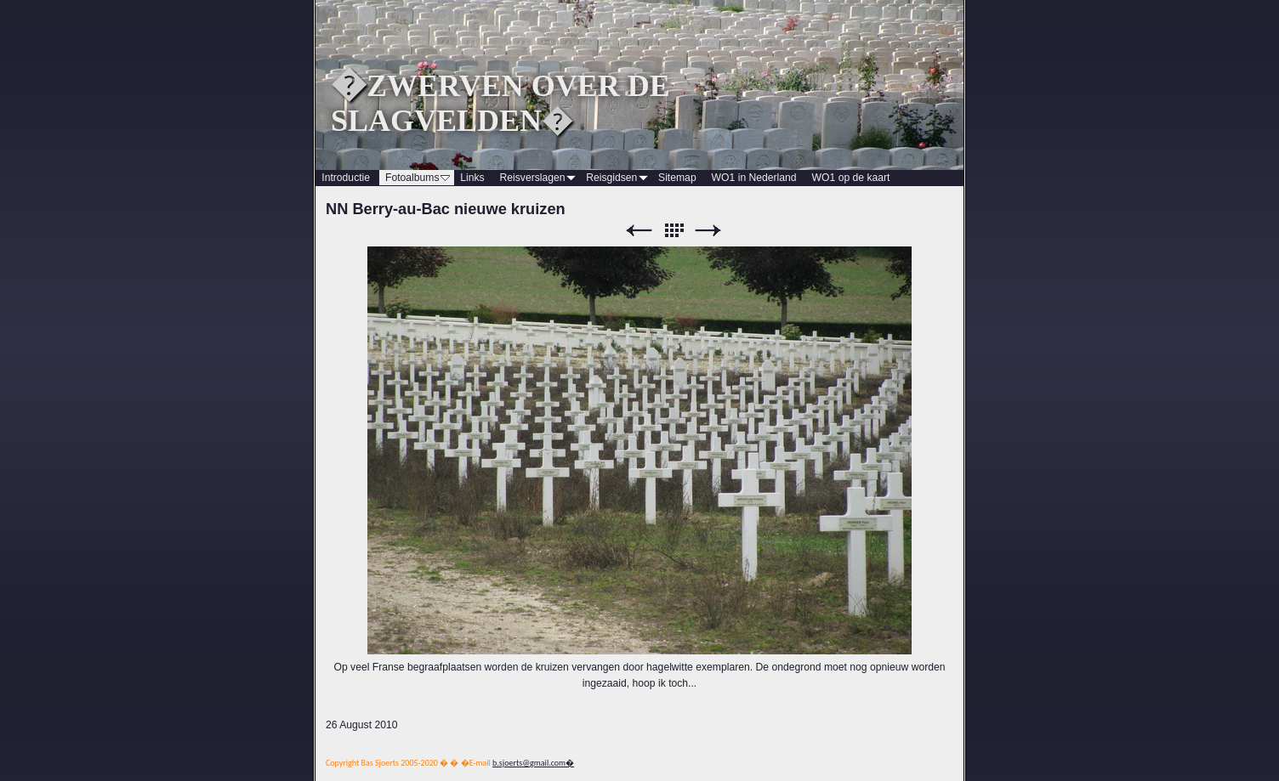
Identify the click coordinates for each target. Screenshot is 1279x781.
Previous (638, 231)
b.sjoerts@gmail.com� (533, 762)
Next (708, 231)
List (673, 231)
